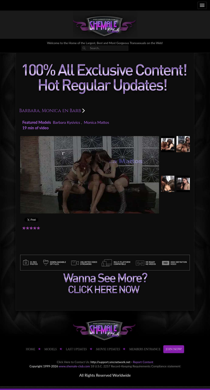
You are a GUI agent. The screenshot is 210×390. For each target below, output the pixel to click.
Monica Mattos (96, 122)
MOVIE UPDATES (108, 349)
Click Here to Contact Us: (73, 362)
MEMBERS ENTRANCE (145, 349)
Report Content (143, 362)
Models (50, 349)
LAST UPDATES (76, 349)
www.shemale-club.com (74, 366)
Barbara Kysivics (66, 122)
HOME (30, 349)
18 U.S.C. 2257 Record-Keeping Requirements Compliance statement (135, 366)
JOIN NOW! (174, 349)
